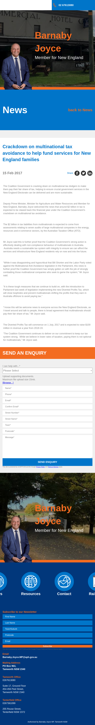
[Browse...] (8, 382)
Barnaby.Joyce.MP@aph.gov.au (20, 657)
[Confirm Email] (47, 406)
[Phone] (47, 394)
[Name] (47, 388)
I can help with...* (11, 366)
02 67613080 (66, 5)
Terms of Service (53, 467)
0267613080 (9, 680)
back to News (80, 110)
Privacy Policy (40, 467)
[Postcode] (47, 431)
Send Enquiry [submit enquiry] (47, 462)
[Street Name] (47, 419)
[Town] (47, 425)
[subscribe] (47, 646)
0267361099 (9, 703)
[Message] (47, 446)
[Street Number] (47, 412)
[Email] (47, 400)
